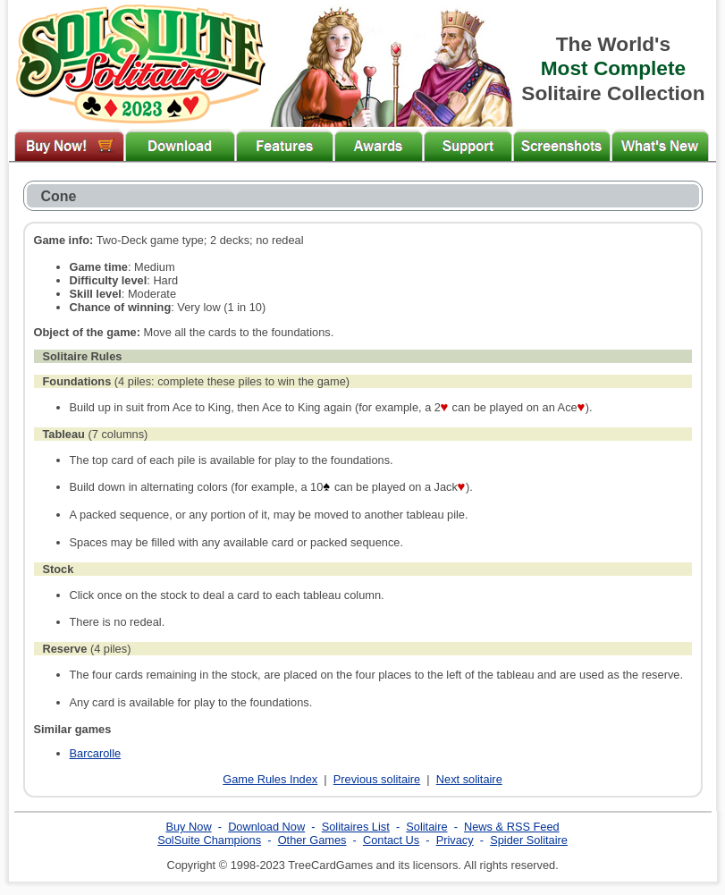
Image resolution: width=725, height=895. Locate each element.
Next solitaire (469, 779)
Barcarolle (96, 753)
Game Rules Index (270, 779)
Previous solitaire (376, 779)
